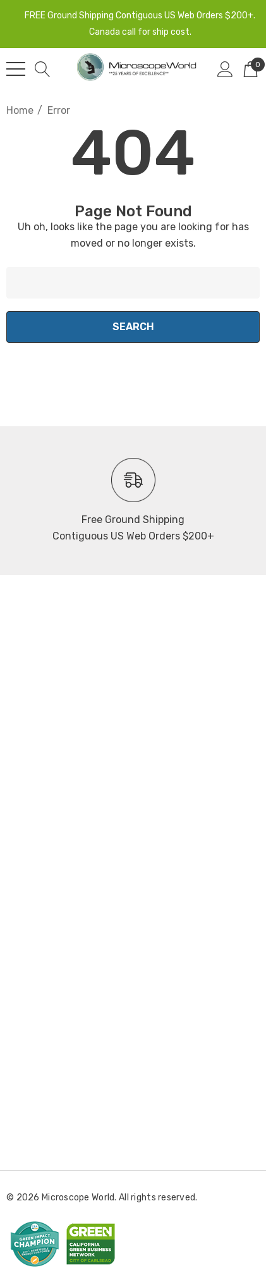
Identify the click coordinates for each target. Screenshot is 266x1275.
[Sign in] (225, 69)
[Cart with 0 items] (250, 69)
